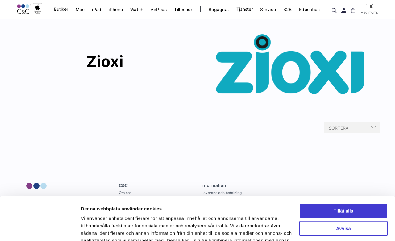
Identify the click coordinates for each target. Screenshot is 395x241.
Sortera (338, 128)
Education (309, 9)
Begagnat (219, 9)
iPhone (116, 9)
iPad (96, 9)
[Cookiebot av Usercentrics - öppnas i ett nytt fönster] (40, 229)
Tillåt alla (343, 167)
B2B (287, 9)
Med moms (369, 9)
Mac (80, 9)
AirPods (159, 9)
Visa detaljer (94, 228)
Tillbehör (183, 9)
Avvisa (343, 184)
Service (268, 9)
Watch (136, 9)
